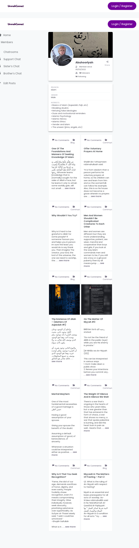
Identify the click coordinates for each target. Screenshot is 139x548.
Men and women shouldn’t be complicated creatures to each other (94, 221)
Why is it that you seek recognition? (64, 476)
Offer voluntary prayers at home (93, 150)
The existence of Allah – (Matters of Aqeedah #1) (64, 322)
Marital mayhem (61, 394)
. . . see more (68, 188)
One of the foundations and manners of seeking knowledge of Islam (63, 153)
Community (108, 142)
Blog (73, 142)
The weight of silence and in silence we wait (96, 395)
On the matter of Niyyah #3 (93, 320)
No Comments (62, 140)
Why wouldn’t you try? (64, 215)
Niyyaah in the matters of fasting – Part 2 (96, 476)
